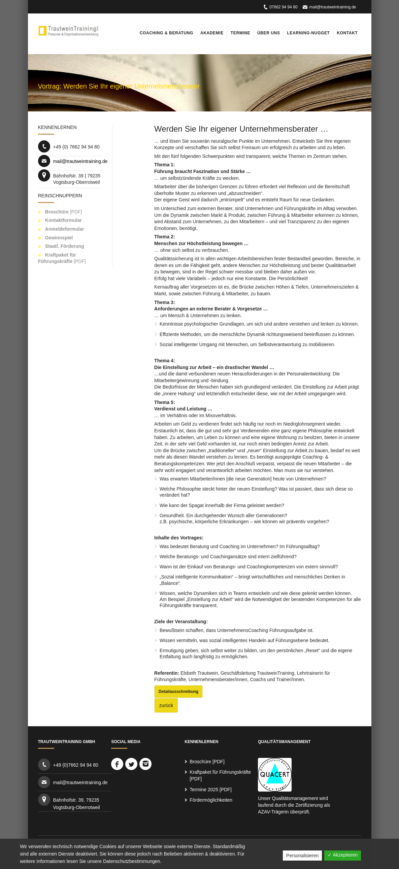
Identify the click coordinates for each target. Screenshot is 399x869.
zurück (166, 705)
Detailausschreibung (178, 691)
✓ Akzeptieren (343, 855)
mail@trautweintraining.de (332, 7)
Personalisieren (302, 855)
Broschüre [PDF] (207, 761)
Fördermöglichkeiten (211, 800)
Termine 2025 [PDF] (211, 789)
